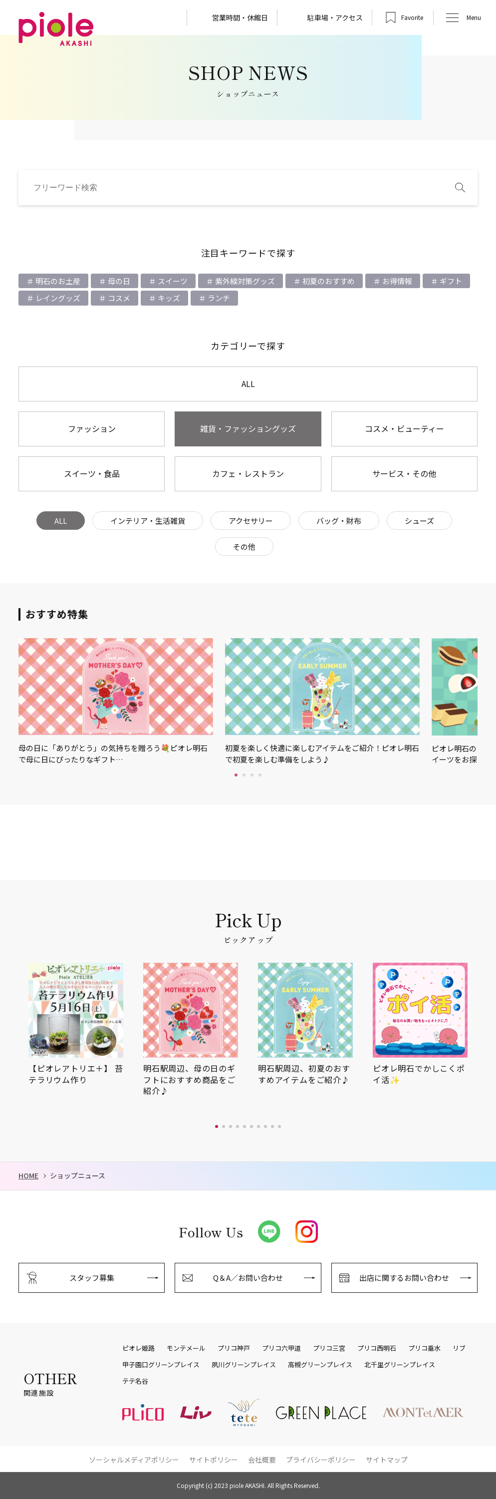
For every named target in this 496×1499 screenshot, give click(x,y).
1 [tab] (236, 774)
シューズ (419, 520)
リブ (459, 1348)
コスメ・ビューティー (404, 428)
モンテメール (186, 1348)
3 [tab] (251, 774)
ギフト (450, 281)
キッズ (168, 298)
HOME (28, 1175)
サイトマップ (387, 1459)
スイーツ (172, 281)
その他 (244, 546)
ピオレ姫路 (138, 1348)
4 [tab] (259, 774)
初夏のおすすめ (328, 281)
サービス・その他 (404, 473)
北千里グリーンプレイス (399, 1365)
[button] (216, 1126)
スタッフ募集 (91, 1277)
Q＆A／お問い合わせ (248, 1277)
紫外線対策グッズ (244, 281)
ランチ (218, 298)
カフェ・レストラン (248, 473)
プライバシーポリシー (321, 1459)
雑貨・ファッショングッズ (248, 428)
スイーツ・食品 (92, 473)
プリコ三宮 (329, 1348)
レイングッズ (57, 298)
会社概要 (262, 1459)
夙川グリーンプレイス (244, 1365)
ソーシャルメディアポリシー (134, 1459)
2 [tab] (244, 774)
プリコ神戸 (234, 1348)
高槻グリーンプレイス (320, 1365)
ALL (248, 383)
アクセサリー (251, 520)
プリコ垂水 (424, 1348)
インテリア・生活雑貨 (147, 520)
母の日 (118, 281)
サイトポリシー (213, 1459)
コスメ (118, 298)
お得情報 (396, 281)
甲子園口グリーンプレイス (161, 1365)
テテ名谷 (135, 1381)
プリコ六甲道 (281, 1348)
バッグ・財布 (338, 520)
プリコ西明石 (376, 1348)
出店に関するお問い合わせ (404, 1277)
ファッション (92, 428)
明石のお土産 (57, 281)
